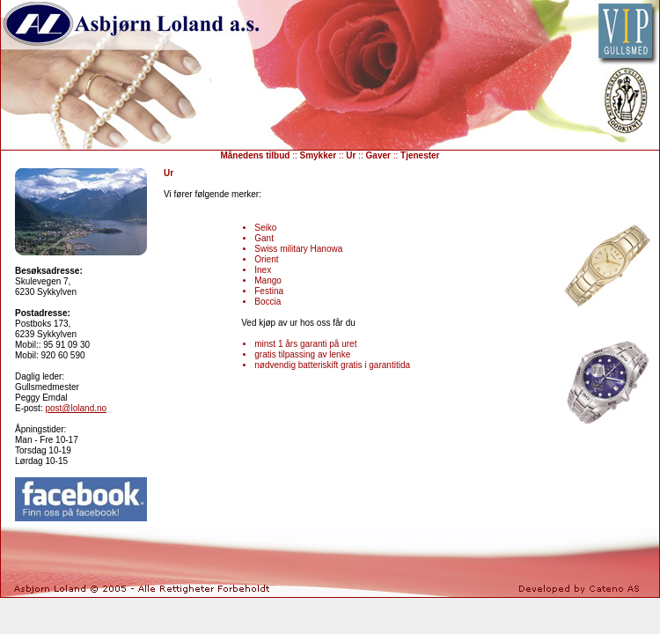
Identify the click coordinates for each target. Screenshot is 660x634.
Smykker (318, 155)
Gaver (378, 155)
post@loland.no (75, 408)
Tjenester (419, 155)
